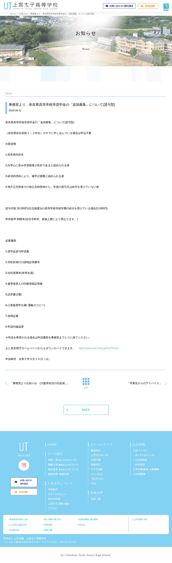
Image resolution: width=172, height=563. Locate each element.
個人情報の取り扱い (53, 519)
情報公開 (48, 530)
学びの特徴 (54, 498)
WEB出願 (150, 6)
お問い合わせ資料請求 (26, 482)
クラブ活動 (96, 469)
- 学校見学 (139, 464)
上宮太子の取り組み (59, 503)
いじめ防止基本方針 (18, 524)
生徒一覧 (96, 498)
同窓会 (82, 524)
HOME (52, 444)
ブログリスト (97, 478)
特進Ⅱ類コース (63, 464)
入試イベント (140, 450)
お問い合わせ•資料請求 (121, 6)
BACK (86, 409)
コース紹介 (55, 453)
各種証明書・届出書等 (88, 519)
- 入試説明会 (140, 459)
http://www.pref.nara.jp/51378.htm (99, 348)
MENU (166, 10)
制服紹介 (96, 464)
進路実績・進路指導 (58, 474)
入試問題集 (139, 474)
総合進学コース (63, 469)
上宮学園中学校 (140, 519)
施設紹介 (96, 450)
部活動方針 (14, 530)
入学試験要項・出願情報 (146, 469)
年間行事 (96, 459)
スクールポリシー (57, 494)
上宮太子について (60, 483)
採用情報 (48, 524)
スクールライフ (101, 444)
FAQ (93, 483)
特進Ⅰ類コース (62, 459)
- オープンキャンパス (144, 455)
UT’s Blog (97, 474)
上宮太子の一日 (99, 455)
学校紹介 (53, 489)
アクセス (52, 508)
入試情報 (139, 444)
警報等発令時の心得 (18, 519)
